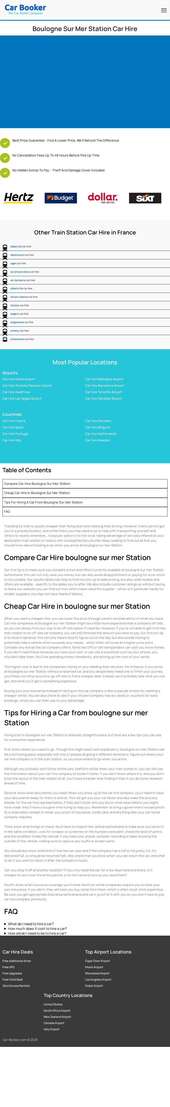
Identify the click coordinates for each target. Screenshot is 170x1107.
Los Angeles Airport (98, 980)
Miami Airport (94, 967)
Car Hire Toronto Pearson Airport (27, 385)
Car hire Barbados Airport (104, 379)
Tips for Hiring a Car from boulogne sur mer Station (43, 502)
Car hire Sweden (97, 440)
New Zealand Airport (57, 1017)
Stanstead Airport (97, 973)
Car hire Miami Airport (18, 379)
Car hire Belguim (97, 427)
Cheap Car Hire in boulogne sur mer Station (37, 493)
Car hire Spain (13, 427)
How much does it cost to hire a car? (37, 928)
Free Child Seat (12, 980)
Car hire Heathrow (16, 392)
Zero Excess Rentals (16, 986)
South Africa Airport (57, 1011)
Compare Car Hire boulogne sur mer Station (37, 483)
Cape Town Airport (97, 961)
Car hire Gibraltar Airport (103, 398)
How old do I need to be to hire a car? (37, 933)
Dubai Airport (94, 986)
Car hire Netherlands (101, 433)
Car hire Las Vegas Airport (21, 398)
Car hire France (14, 421)
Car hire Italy (11, 440)
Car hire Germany (98, 421)
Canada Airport (54, 1023)
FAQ (7, 511)
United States (53, 1004)
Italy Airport (52, 1029)
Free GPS (8, 967)
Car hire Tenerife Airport (103, 392)
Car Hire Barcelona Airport (104, 385)
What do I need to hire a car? (31, 923)
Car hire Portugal (15, 433)
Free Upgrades (12, 973)
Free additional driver (16, 961)
